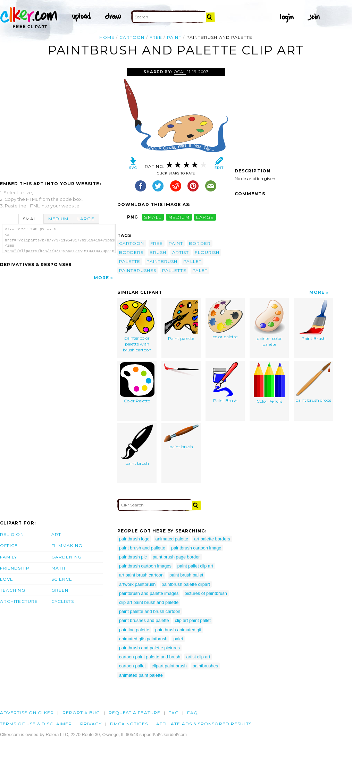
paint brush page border (176, 557)
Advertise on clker (27, 712)
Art (56, 534)
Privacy (91, 723)
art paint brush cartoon (141, 575)
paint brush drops (313, 382)
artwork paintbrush (137, 584)
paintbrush (162, 261)
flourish (207, 252)
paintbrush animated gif (178, 629)
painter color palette (269, 323)
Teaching (12, 590)
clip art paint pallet (193, 620)
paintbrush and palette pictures (149, 647)
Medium (58, 218)
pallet (192, 261)
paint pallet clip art (195, 566)
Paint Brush (313, 320)
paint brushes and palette (144, 620)
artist (180, 252)
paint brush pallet (186, 575)
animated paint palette (141, 675)
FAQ (192, 712)
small (152, 217)
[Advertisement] (58, 120)
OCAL (180, 71)
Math (58, 568)
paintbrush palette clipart (185, 584)
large (204, 217)
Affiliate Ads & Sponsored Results (204, 723)
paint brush (137, 445)
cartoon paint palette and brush (149, 656)
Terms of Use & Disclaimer (36, 723)
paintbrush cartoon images (145, 566)
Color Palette (137, 383)
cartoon (132, 37)
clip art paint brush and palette (148, 602)
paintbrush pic (133, 557)
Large (85, 218)
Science (62, 579)
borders (131, 252)
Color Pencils (269, 383)
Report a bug (81, 712)
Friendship (15, 568)
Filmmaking (66, 545)
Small (31, 218)
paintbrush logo (134, 538)
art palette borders (212, 538)
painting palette (134, 629)
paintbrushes (137, 270)
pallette (174, 270)
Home (106, 37)
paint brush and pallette (142, 547)
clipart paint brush (169, 665)
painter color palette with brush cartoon (137, 326)
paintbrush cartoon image (196, 547)
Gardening (66, 557)
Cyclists (62, 601)
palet (200, 270)
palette (130, 261)
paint (174, 37)
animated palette (172, 538)
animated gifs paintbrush (143, 638)
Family (8, 557)
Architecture (19, 601)
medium (179, 217)
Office (9, 545)
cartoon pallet (132, 665)
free (156, 37)
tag (174, 712)
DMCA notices (129, 723)
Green (59, 590)
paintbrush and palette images (148, 593)
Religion (12, 534)
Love (6, 579)
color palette (225, 320)
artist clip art (198, 656)
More (101, 277)
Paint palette (181, 320)
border (199, 243)
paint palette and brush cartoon (149, 611)
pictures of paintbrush (205, 593)
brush (158, 252)
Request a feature (134, 712)
